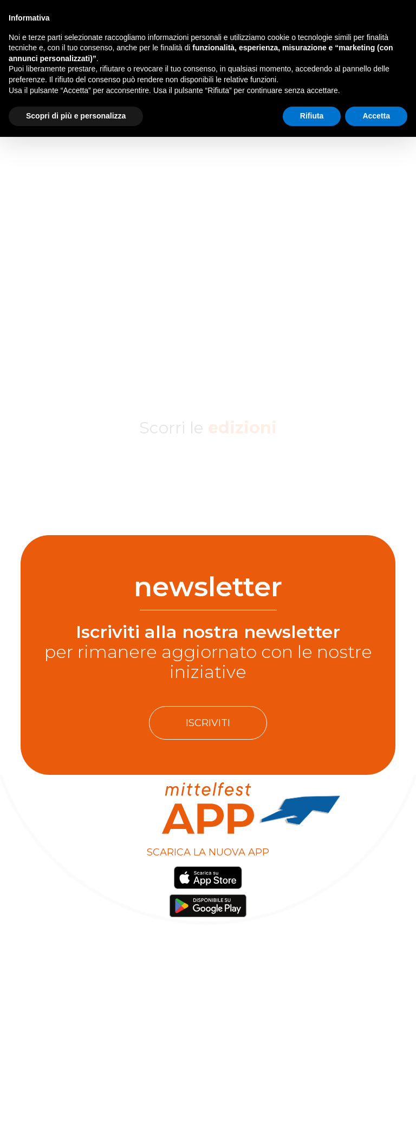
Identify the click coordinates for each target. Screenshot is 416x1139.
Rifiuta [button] (312, 115)
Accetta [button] (376, 115)
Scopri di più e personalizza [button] (76, 115)
